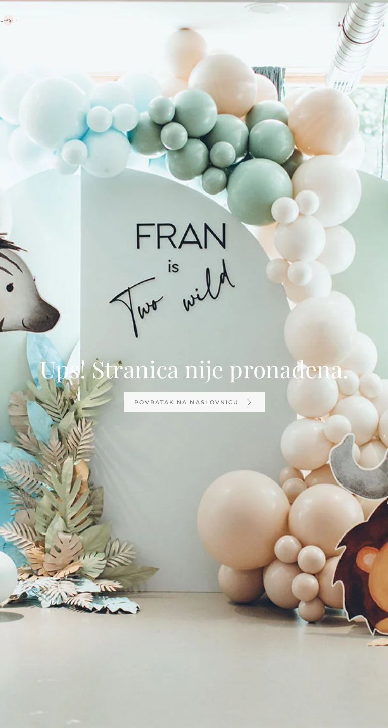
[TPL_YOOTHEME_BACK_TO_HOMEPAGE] (8, 20)
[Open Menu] (373, 20)
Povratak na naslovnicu (194, 402)
